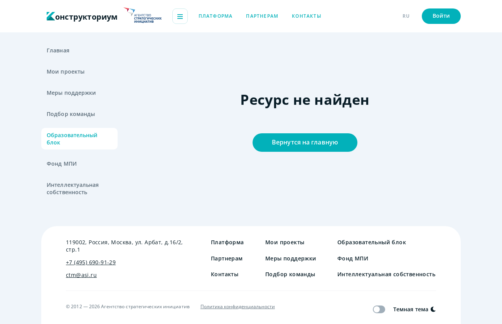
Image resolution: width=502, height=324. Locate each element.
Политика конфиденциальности (237, 307)
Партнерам (262, 16)
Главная (58, 50)
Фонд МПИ (62, 163)
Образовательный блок (72, 138)
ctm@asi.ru (81, 275)
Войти (441, 15)
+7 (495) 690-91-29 (91, 262)
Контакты (307, 16)
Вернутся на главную (305, 142)
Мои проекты (65, 71)
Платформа (216, 16)
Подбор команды (71, 114)
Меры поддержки (71, 92)
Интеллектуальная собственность (73, 188)
